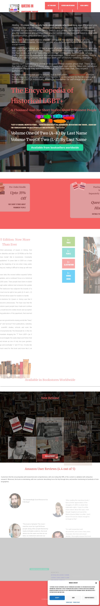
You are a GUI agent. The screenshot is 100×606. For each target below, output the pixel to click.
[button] (96, 583)
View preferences (89, 598)
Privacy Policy (76, 602)
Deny (73, 598)
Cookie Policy (69, 602)
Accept (57, 598)
